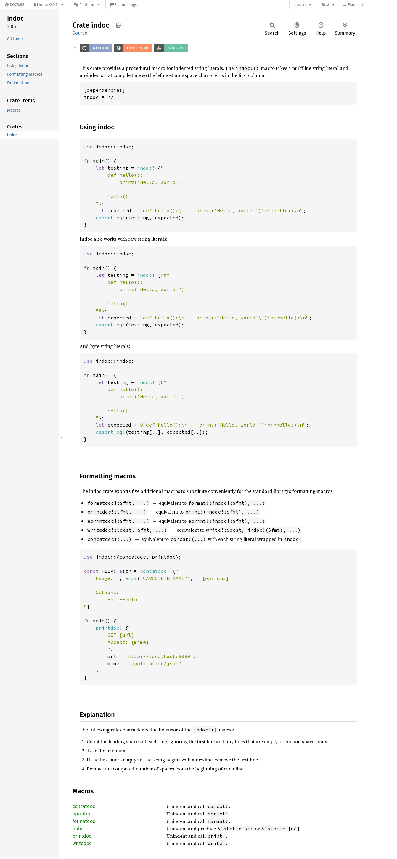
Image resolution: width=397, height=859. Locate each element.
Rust (326, 4)
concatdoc (84, 806)
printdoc (82, 836)
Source (80, 33)
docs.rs (300, 4)
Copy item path (118, 25)
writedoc (82, 843)
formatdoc (84, 821)
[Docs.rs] (14, 4)
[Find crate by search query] (372, 4)
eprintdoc (83, 814)
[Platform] (87, 4)
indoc (79, 828)
